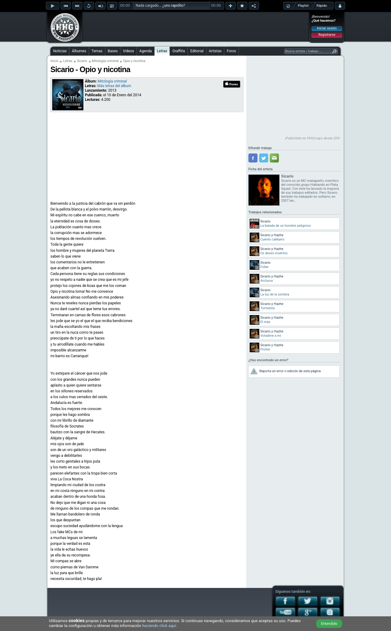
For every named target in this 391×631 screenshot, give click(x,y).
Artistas (215, 51)
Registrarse (326, 35)
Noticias (60, 51)
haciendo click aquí (159, 625)
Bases (113, 51)
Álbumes (79, 51)
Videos (128, 51)
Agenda (145, 51)
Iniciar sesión (327, 28)
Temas (96, 51)
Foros (231, 51)
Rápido (321, 6)
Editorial (196, 51)
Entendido (329, 624)
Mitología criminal (105, 61)
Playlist (303, 6)
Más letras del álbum (114, 86)
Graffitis (178, 51)
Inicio (54, 61)
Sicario (82, 61)
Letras (162, 51)
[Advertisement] (196, 26)
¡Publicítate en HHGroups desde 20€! (312, 138)
